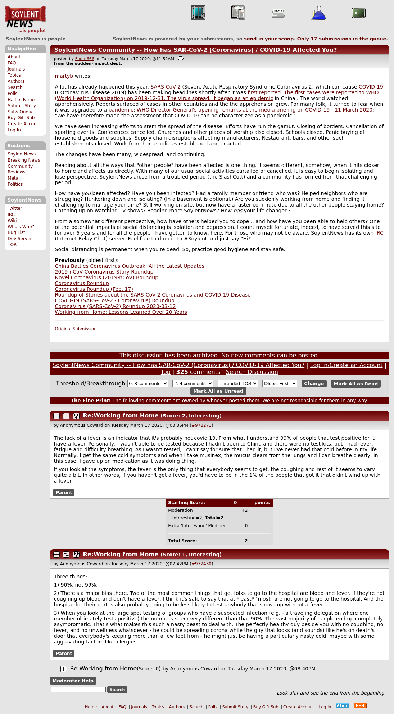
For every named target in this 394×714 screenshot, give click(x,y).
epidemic (261, 98)
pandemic (121, 110)
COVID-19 (371, 87)
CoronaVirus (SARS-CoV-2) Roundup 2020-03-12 (115, 306)
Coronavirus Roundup (82, 283)
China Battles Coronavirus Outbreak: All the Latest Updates (129, 266)
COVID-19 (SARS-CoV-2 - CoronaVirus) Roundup (115, 300)
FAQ (12, 62)
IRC (11, 214)
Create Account (24, 123)
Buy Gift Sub (21, 117)
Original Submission (76, 328)
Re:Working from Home (121, 415)
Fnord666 (84, 59)
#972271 (201, 425)
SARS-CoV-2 (165, 87)
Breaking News (24, 160)
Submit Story (22, 105)
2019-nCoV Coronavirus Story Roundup (104, 272)
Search (15, 87)
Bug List (16, 232)
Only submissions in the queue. (342, 38)
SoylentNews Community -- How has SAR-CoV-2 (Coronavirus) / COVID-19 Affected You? (195, 49)
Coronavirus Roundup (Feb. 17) (94, 289)
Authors (16, 81)
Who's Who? (21, 226)
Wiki (12, 220)
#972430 (201, 563)
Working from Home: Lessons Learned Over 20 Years (121, 312)
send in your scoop (269, 38)
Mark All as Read (356, 383)
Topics (14, 75)
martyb (64, 76)
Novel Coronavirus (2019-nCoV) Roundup (107, 277)
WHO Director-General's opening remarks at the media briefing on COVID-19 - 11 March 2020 (254, 110)
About (14, 56)
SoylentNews (25, 19)
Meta (13, 178)
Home (91, 707)
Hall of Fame (21, 99)
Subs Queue (21, 111)
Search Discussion (252, 372)
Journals (16, 69)
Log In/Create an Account (346, 365)
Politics (15, 184)
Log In (14, 129)
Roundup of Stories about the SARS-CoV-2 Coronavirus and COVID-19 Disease (153, 295)
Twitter (15, 208)
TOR (12, 244)
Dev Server (20, 238)
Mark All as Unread (218, 391)
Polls (12, 93)
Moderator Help (73, 680)
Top (166, 372)
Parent (64, 492)
